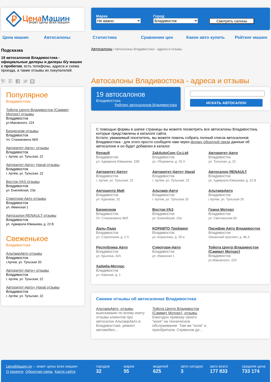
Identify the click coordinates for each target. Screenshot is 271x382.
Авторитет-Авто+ (112, 172)
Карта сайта (65, 371)
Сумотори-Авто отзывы (26, 198)
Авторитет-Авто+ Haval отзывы (32, 165)
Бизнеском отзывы (22, 131)
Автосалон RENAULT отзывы (31, 215)
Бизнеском (106, 209)
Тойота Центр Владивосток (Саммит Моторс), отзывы (175, 310)
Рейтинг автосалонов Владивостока (146, 105)
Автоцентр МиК (110, 190)
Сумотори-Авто (166, 247)
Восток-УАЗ (162, 209)
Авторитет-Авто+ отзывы (27, 148)
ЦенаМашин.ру (19, 366)
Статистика (104, 37)
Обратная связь (39, 371)
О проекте (15, 371)
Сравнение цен (157, 37)
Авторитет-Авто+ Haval (173, 172)
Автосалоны (57, 37)
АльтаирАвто (220, 190)
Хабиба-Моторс (110, 266)
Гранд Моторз (221, 209)
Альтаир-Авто (165, 190)
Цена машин (15, 37)
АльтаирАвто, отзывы (114, 308)
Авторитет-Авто (223, 153)
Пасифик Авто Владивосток (234, 228)
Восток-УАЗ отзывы (22, 181)
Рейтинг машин (251, 37)
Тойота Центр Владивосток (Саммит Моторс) (233, 249)
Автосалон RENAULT (227, 172)
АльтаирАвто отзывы (24, 253)
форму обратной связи (210, 142)
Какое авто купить (205, 37)
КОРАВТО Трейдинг (170, 228)
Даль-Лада (106, 228)
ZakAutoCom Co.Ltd (170, 153)
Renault (103, 153)
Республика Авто (112, 247)
